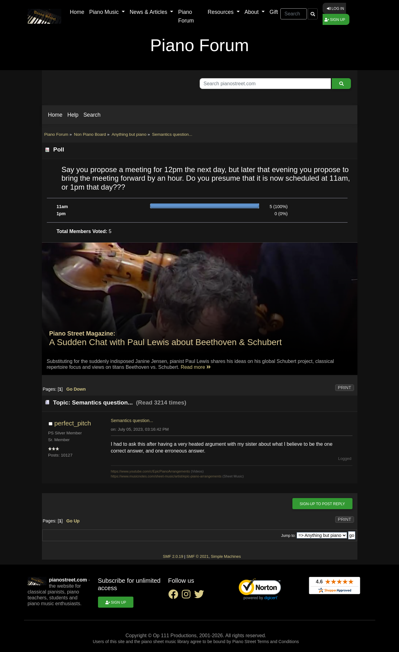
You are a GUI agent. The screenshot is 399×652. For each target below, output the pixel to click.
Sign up (334, 20)
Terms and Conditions (278, 641)
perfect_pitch (72, 423)
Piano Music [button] (104, 12)
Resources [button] (221, 12)
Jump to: (288, 535)
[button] (55, 115)
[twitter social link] (200, 596)
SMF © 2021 (197, 556)
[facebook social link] (175, 596)
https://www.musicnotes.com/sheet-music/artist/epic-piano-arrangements (166, 476)
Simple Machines (226, 556)
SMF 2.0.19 (173, 556)
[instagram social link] (188, 596)
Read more (196, 367)
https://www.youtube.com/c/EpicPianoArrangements (150, 471)
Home (77, 12)
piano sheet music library (165, 641)
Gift (274, 12)
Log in (335, 8)
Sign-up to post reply (322, 504)
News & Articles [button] (149, 12)
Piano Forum (186, 16)
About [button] (252, 12)
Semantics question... (132, 420)
